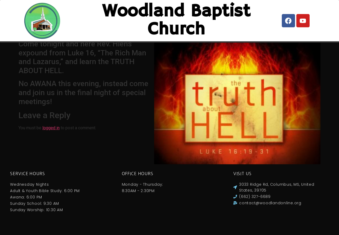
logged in (51, 133)
